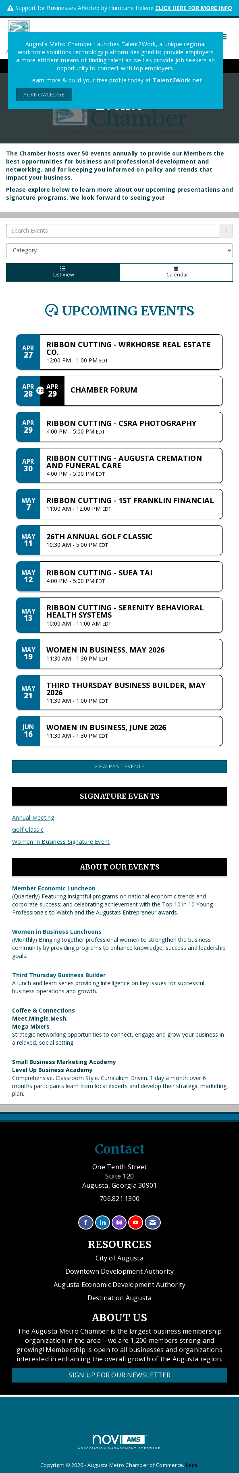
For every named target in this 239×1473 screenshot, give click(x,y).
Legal (192, 1465)
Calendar (176, 272)
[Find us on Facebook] (85, 1222)
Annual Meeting (33, 817)
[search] (226, 230)
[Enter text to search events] (112, 230)
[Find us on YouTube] (135, 1222)
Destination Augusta (119, 1297)
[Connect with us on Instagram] (119, 1222)
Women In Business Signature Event (61, 841)
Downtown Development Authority (119, 1271)
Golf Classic (28, 829)
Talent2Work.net (177, 80)
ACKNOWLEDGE (44, 94)
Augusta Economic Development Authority (120, 1284)
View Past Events (119, 766)
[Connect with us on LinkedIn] (102, 1222)
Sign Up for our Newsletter (119, 1375)
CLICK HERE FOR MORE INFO (193, 8)
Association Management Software (119, 1442)
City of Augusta (119, 1258)
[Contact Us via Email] (152, 1222)
